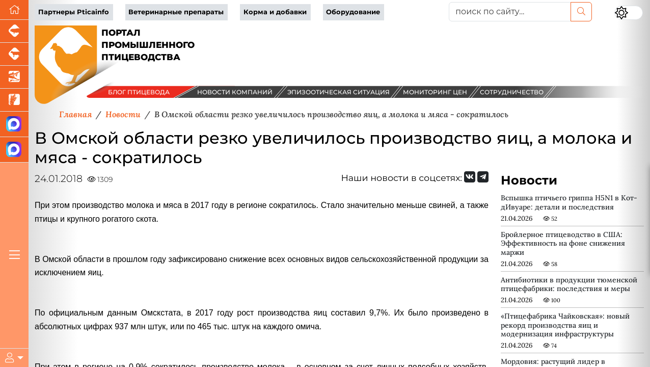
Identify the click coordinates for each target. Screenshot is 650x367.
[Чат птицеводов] (14, 150)
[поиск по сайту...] (510, 11)
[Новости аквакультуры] (14, 77)
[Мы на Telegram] (483, 176)
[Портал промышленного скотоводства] (14, 54)
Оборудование (353, 12)
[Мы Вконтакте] (469, 176)
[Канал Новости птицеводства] (14, 124)
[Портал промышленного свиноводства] (14, 31)
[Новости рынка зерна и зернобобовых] (14, 100)
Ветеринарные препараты (176, 12)
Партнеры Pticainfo (73, 12)
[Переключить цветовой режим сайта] (628, 13)
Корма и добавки (275, 12)
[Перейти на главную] (14, 10)
